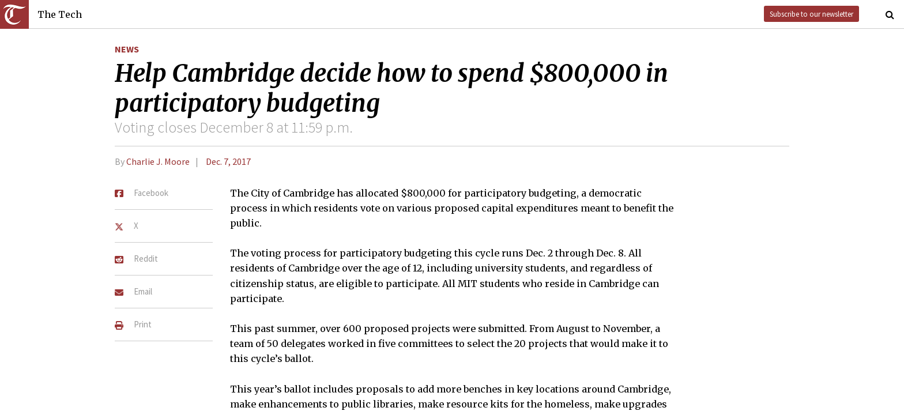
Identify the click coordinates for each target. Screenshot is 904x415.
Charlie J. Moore (158, 161)
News (127, 49)
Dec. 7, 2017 (228, 161)
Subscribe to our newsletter (811, 13)
